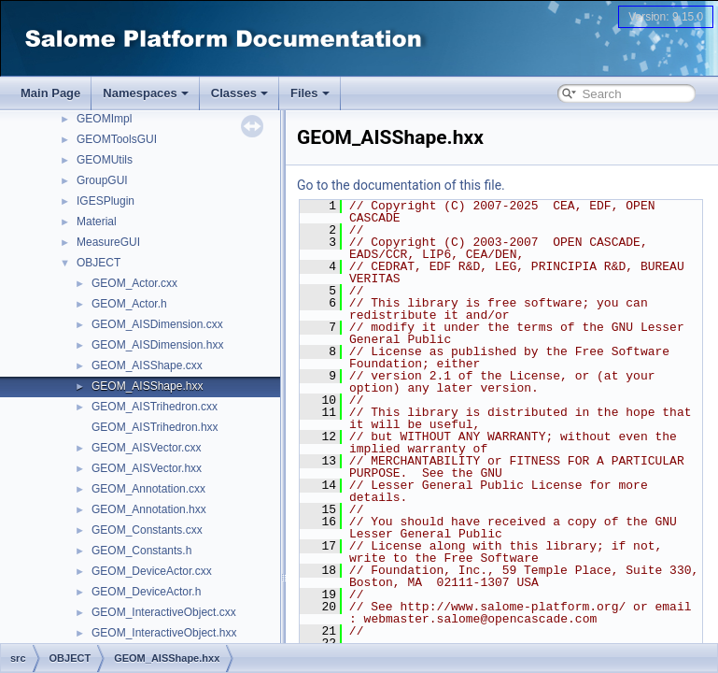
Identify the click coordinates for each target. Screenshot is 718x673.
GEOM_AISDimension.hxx (157, 344)
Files (310, 93)
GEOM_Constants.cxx (147, 530)
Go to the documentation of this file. (401, 185)
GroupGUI (102, 180)
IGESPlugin (105, 201)
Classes (239, 93)
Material (97, 221)
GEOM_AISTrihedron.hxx (155, 427)
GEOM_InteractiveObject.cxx (164, 612)
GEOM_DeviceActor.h (146, 591)
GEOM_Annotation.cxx (148, 488)
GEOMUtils (105, 159)
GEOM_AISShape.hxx (147, 386)
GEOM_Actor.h (129, 303)
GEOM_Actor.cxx (134, 283)
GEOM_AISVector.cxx (146, 447)
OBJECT (98, 262)
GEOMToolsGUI (117, 139)
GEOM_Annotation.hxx (149, 509)
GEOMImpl (104, 118)
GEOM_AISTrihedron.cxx (155, 406)
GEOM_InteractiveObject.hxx (164, 632)
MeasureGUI (108, 242)
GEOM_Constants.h (141, 550)
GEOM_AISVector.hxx (147, 468)
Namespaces (146, 93)
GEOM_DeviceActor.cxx (152, 571)
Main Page (50, 93)
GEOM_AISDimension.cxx (157, 324)
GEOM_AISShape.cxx (147, 365)
